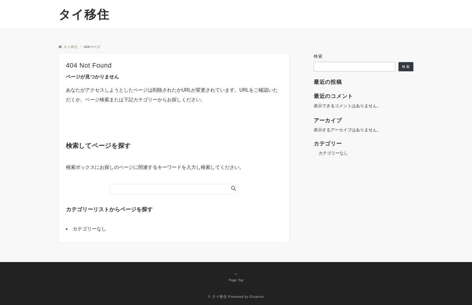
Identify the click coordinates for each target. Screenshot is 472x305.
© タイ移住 (217, 296)
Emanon (257, 296)
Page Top (236, 277)
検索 (318, 56)
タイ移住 (84, 14)
